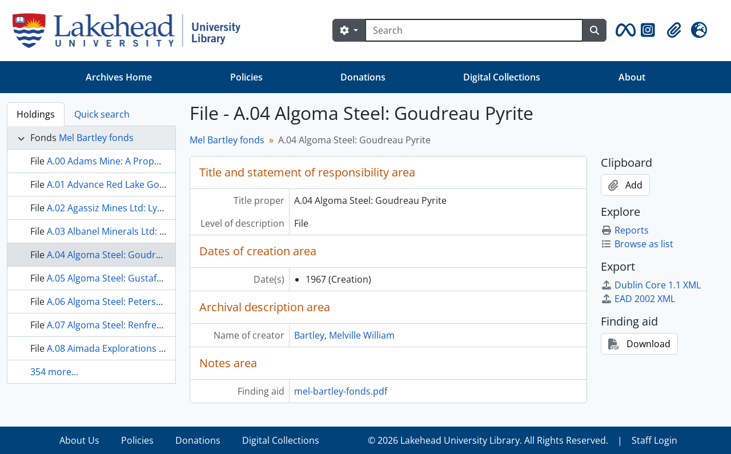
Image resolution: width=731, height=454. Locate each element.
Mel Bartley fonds (96, 137)
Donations (362, 77)
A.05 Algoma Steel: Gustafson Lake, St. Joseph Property (164, 278)
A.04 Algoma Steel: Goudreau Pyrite (123, 254)
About (631, 77)
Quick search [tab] (102, 114)
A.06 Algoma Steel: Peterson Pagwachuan (135, 301)
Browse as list (637, 244)
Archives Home (119, 77)
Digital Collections (501, 77)
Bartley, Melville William (344, 335)
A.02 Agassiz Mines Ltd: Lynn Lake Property (139, 208)
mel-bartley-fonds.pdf (340, 391)
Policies (246, 77)
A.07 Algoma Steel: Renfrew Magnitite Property (147, 325)
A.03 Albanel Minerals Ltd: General (120, 231)
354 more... (54, 371)
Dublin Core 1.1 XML (651, 285)
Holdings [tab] (36, 114)
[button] (623, 30)
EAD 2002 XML (638, 298)
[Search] (474, 30)
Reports (625, 230)
